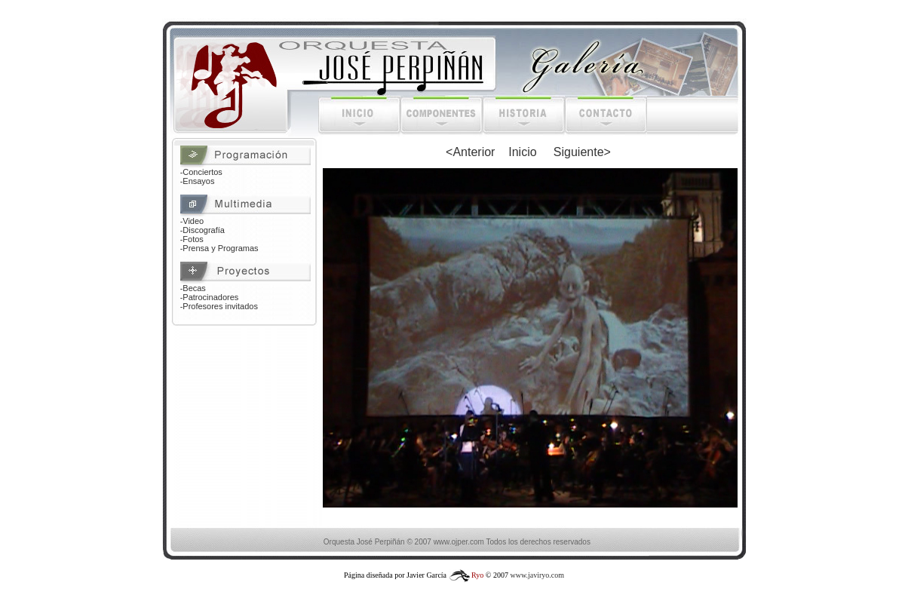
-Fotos (192, 239)
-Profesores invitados (219, 306)
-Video (192, 220)
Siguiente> (582, 152)
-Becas (193, 288)
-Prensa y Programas (219, 248)
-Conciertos (201, 171)
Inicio (522, 152)
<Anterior (470, 152)
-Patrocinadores (209, 297)
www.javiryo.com (537, 575)
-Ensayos (197, 181)
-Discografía (202, 230)
